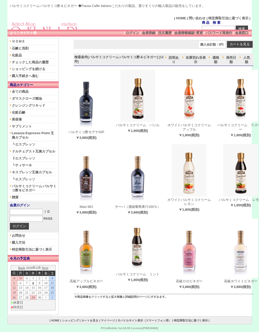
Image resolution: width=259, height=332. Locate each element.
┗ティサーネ (22, 165)
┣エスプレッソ (23, 158)
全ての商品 (20, 91)
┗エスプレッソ (23, 144)
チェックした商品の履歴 (30, 62)
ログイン (132, 33)
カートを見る (89, 320)
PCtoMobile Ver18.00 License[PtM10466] (129, 328)
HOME (181, 18)
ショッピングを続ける (28, 69)
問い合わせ (197, 18)
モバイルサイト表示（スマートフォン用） (144, 320)
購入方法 (18, 242)
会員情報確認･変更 (188, 33)
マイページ (108, 320)
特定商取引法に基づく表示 (228, 18)
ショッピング (70, 320)
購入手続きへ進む (25, 76)
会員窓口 (241, 33)
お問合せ (18, 235)
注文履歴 (165, 33)
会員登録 (148, 33)
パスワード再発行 (219, 33)
